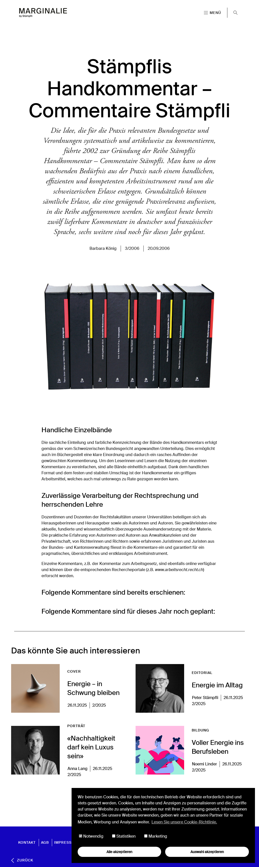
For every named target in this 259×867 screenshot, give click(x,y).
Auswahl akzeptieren (207, 852)
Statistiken (124, 836)
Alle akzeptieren (119, 852)
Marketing (155, 836)
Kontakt (27, 842)
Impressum (66, 842)
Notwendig (91, 836)
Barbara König (103, 248)
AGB (45, 842)
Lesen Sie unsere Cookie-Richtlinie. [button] (184, 822)
